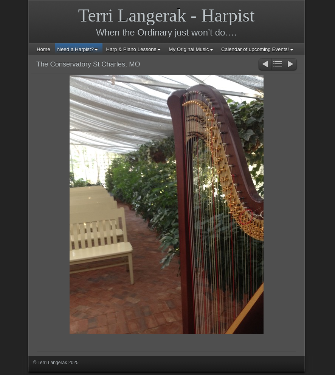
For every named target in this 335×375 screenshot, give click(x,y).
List (277, 64)
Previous (264, 64)
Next (291, 64)
